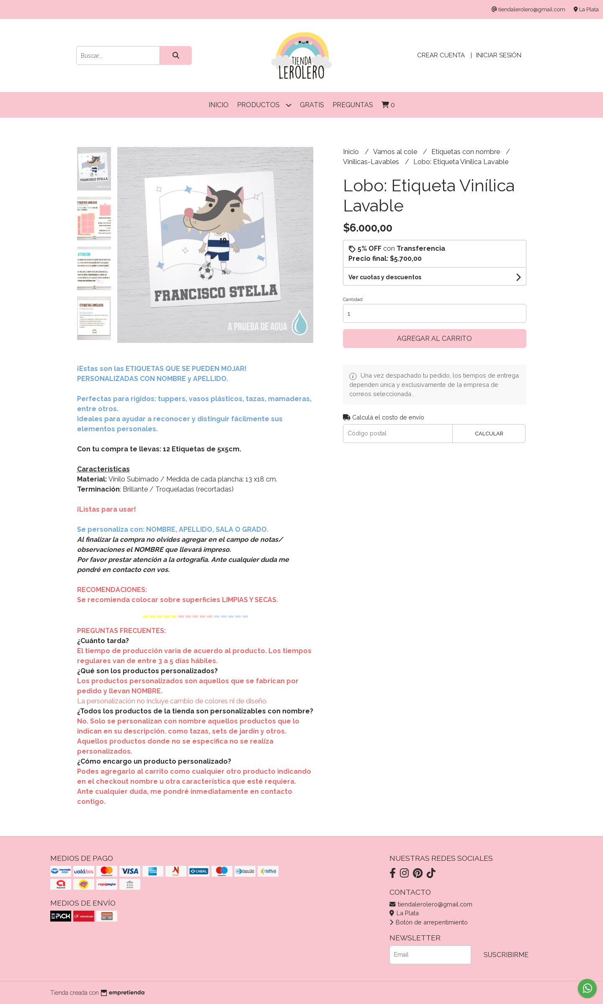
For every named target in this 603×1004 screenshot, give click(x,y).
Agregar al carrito (434, 338)
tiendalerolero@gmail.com (430, 904)
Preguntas (352, 105)
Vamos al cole (396, 152)
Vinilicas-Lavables (372, 162)
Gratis (312, 105)
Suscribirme (506, 955)
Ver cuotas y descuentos (384, 277)
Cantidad (353, 299)
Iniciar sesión (498, 55)
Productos (264, 105)
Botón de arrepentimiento (428, 922)
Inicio (219, 105)
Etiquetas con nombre (466, 152)
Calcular (489, 433)
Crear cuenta (441, 55)
